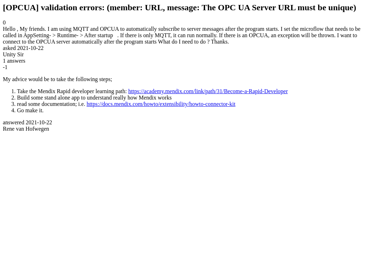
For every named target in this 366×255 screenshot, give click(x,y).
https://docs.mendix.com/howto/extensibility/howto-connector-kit (160, 104)
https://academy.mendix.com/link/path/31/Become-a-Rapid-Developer (208, 91)
